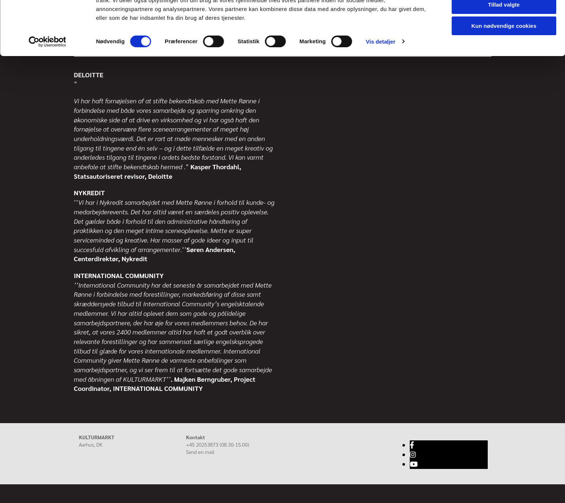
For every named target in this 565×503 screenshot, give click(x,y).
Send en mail (200, 451)
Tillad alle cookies (503, 18)
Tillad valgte (504, 40)
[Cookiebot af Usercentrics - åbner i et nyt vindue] (47, 76)
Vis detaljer (380, 77)
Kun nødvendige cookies (503, 61)
